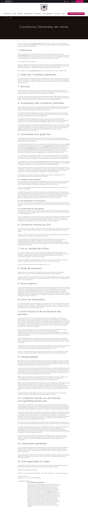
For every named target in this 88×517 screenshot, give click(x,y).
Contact (73, 1)
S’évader (20, 13)
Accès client (80, 1)
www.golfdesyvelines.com (38, 43)
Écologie (57, 13)
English (67, 1)
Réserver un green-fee (77, 13)
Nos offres (37, 13)
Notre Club (7, 13)
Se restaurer (28, 13)
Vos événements (48, 13)
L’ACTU (63, 13)
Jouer (14, 13)
